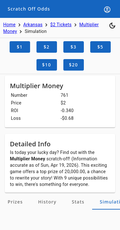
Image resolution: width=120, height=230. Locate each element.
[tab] (15, 202)
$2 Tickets (61, 24)
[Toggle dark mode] (112, 25)
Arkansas (33, 24)
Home (9, 24)
